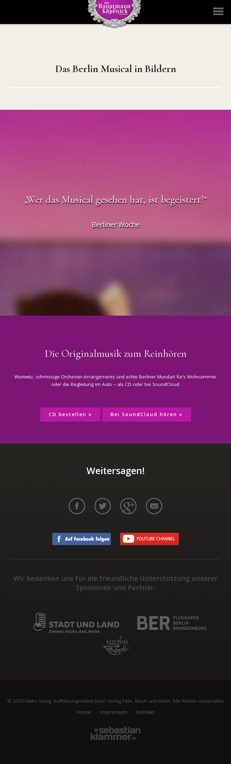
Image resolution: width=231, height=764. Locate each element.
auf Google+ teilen (128, 506)
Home (84, 711)
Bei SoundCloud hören (144, 414)
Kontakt (145, 711)
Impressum (113, 711)
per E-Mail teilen (154, 506)
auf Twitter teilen (102, 506)
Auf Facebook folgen (81, 539)
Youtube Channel (149, 539)
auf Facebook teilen (77, 506)
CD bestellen (67, 414)
